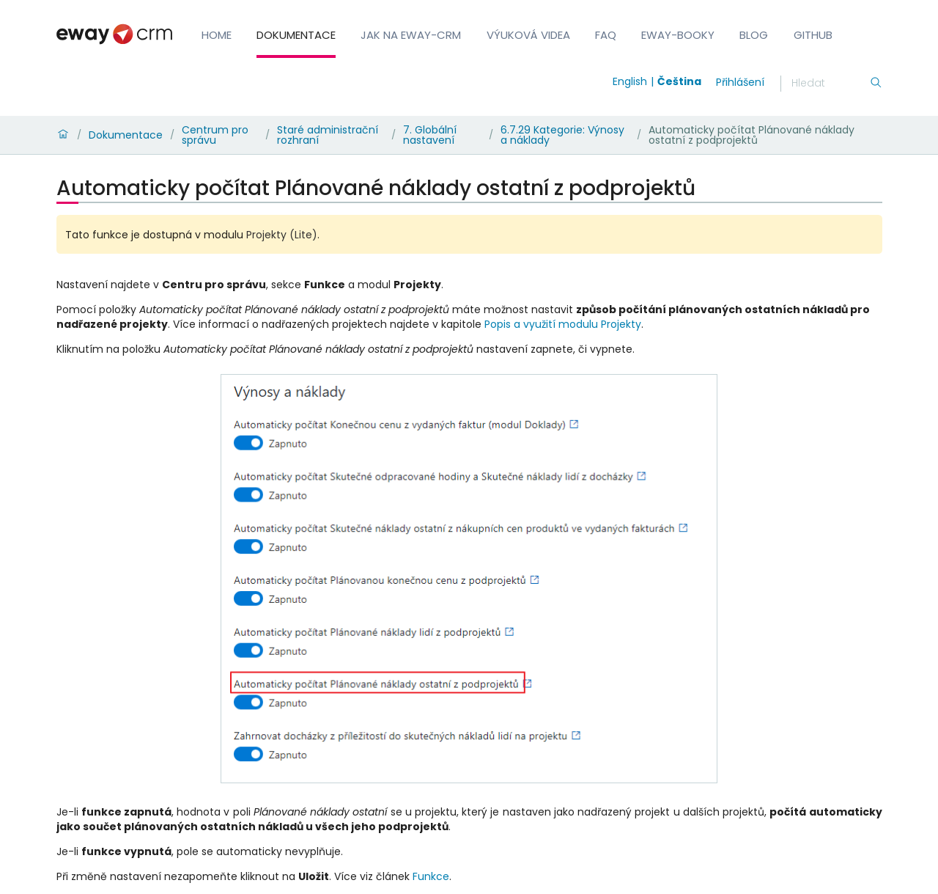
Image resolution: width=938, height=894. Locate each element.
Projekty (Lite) (281, 234)
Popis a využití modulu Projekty (562, 324)
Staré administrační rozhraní (327, 135)
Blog (753, 35)
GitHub (813, 35)
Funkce (431, 876)
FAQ (605, 35)
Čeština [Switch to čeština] (679, 81)
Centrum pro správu (215, 135)
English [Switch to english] (630, 81)
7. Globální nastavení (430, 135)
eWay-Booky (677, 35)
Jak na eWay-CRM (411, 35)
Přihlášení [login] (740, 82)
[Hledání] (830, 84)
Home (217, 35)
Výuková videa (528, 35)
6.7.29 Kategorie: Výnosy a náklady (562, 135)
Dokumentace (296, 35)
